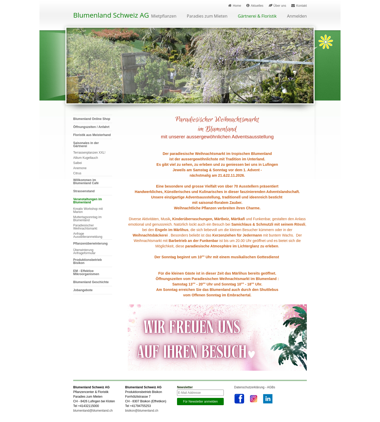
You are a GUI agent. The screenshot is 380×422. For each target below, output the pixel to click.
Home (234, 6)
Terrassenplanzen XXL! (89, 152)
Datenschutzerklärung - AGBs (254, 387)
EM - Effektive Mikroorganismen (86, 272)
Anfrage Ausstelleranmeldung (87, 235)
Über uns (277, 6)
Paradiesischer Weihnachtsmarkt (85, 227)
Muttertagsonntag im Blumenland (87, 218)
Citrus (77, 173)
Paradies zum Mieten (207, 16)
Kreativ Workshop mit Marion (88, 210)
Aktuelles (254, 6)
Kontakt (299, 6)
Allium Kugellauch (85, 158)
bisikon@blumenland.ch (141, 410)
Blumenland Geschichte (91, 282)
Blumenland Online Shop (91, 119)
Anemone (79, 168)
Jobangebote (83, 290)
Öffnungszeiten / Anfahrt (91, 127)
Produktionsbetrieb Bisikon (87, 261)
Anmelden (297, 16)
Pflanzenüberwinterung (90, 243)
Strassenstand (84, 191)
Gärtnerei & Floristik (257, 16)
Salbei (77, 163)
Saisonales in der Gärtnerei (86, 144)
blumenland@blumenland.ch (93, 410)
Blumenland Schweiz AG (111, 15)
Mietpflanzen (163, 16)
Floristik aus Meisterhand (92, 135)
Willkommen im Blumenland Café (86, 181)
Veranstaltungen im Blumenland (87, 200)
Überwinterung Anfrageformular (84, 251)
